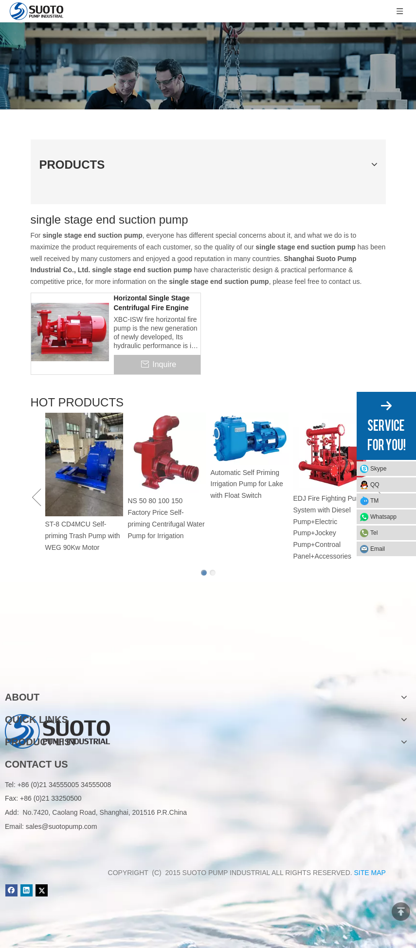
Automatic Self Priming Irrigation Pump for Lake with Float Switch (247, 484)
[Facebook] (11, 890)
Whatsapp (383, 516)
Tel (374, 532)
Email (377, 548)
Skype (378, 468)
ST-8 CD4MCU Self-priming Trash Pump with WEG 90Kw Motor (82, 535)
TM (374, 500)
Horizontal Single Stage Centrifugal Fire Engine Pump (152, 303)
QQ (375, 484)
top (401, 911)
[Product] (208, 65)
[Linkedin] (26, 890)
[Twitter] (42, 890)
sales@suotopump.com (61, 826)
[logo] (57, 666)
